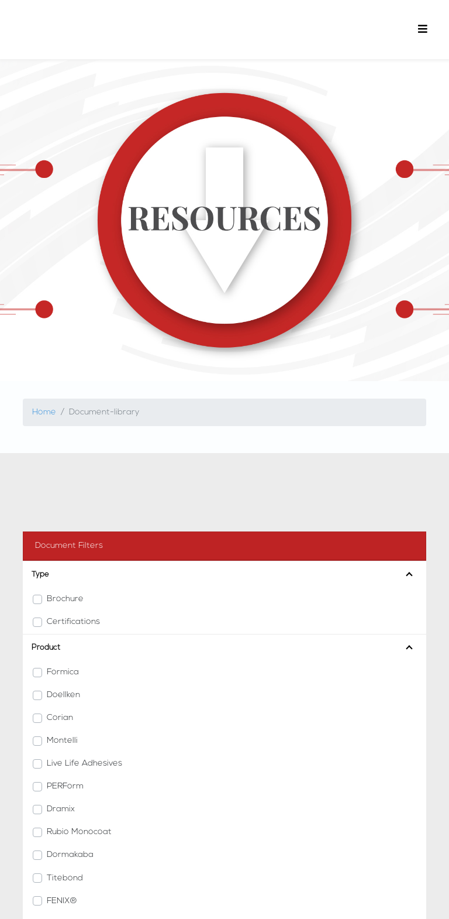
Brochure (65, 599)
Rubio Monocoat (79, 832)
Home (44, 412)
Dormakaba (70, 855)
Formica (63, 672)
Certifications (73, 622)
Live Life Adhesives (84, 763)
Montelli (62, 740)
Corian (60, 718)
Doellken (63, 695)
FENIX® (62, 901)
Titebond (65, 878)
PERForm (65, 786)
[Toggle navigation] (422, 29)
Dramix (61, 809)
